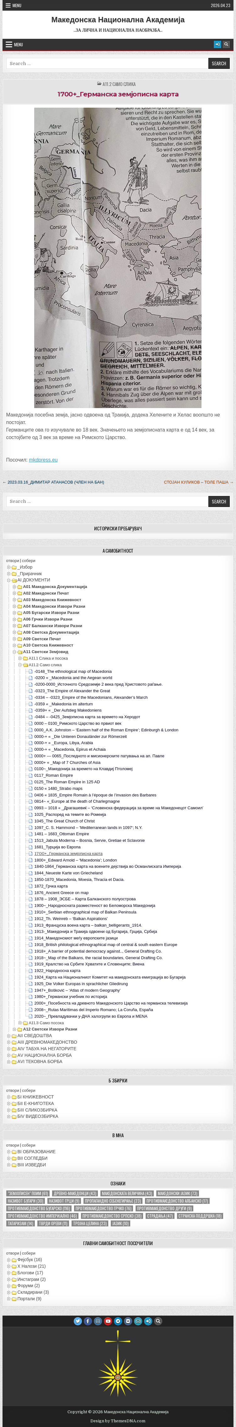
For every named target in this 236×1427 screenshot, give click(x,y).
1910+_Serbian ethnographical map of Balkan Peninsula (86, 912)
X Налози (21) (32, 1266)
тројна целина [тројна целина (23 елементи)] (90, 1223)
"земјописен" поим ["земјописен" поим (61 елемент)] (28, 1193)
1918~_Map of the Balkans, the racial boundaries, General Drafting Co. (99, 957)
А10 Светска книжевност (48, 645)
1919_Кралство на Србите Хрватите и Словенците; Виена (89, 964)
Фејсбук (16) (30, 1259)
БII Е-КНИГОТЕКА (36, 1103)
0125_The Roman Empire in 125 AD (67, 782)
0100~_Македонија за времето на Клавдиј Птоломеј (84, 768)
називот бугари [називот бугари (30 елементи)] (25, 1201)
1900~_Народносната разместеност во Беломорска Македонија (95, 905)
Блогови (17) (30, 1272)
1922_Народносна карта (58, 970)
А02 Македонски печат (46, 593)
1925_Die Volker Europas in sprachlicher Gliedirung (81, 983)
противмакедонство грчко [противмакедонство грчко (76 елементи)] (103, 1208)
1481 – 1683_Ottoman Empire (62, 833)
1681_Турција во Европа (58, 847)
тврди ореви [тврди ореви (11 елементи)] (53, 1223)
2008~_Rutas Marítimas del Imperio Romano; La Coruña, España (94, 1009)
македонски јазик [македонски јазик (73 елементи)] (177, 1193)
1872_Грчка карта (51, 886)
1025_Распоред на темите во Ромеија (70, 814)
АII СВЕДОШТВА (35, 1035)
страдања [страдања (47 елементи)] (160, 1216)
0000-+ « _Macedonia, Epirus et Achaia (70, 749)
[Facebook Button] (88, 1321)
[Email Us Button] (138, 1321)
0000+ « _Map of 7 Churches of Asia (68, 762)
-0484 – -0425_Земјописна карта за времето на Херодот (87, 716)
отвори (12, 560)
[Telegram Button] (118, 1321)
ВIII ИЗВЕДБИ (32, 1164)
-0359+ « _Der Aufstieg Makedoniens (68, 710)
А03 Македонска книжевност (52, 599)
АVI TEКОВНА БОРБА (40, 1061)
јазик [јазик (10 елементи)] (120, 1223)
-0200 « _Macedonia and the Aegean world (73, 677)
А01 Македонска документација (55, 586)
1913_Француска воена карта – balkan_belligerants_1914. (88, 925)
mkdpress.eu (43, 460)
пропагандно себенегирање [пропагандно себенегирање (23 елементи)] (113, 1201)
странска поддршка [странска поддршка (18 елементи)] (200, 1216)
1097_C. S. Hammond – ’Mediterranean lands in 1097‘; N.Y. (88, 827)
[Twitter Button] (78, 1321)
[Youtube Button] (108, 1321)
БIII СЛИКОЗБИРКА (37, 1109)
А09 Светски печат (42, 639)
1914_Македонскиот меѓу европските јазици (76, 938)
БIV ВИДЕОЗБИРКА (38, 1116)
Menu (17, 5)
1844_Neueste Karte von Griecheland (69, 873)
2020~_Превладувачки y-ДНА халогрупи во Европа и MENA (91, 1016)
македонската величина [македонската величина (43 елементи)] (127, 1193)
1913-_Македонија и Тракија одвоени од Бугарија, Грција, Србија (96, 931)
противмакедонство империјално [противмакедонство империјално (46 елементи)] (42, 1216)
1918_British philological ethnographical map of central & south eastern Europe (106, 944)
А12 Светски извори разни (50, 1029)
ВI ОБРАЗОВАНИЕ (37, 1151)
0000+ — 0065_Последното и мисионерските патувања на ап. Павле (99, 756)
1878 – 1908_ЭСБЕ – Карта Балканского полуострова (85, 899)
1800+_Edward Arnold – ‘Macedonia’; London (76, 860)
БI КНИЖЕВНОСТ (36, 1096)
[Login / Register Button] (217, 44)
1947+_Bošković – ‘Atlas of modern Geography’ (78, 990)
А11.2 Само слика (119, 84)
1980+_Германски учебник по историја (71, 996)
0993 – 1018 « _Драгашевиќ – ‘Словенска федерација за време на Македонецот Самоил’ (119, 808)
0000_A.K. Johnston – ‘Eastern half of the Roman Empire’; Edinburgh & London (107, 730)
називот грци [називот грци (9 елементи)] (64, 1201)
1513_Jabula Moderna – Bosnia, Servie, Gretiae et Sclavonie (90, 840)
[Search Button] (226, 44)
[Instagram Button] (98, 1321)
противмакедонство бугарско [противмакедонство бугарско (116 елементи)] (39, 1208)
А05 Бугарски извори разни (51, 612)
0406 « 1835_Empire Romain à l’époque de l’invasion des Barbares (96, 795)
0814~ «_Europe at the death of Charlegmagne (77, 801)
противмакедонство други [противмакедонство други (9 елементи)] (164, 1208)
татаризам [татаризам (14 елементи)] (20, 1223)
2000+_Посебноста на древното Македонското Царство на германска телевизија (111, 1003)
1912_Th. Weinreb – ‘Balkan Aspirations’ (71, 918)
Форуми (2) (29, 1285)
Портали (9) (29, 1298)
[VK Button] (128, 1321)
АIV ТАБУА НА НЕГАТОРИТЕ (47, 1048)
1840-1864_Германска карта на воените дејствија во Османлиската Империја (108, 866)
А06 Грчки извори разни (47, 619)
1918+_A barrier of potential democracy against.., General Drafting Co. (98, 951)
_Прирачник (30, 573)
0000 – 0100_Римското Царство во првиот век (78, 723)
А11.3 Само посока (46, 1022)
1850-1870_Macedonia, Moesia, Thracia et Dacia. (80, 879)
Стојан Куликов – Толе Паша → (198, 482)
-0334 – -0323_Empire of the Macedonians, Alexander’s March (91, 697)
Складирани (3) (33, 1292)
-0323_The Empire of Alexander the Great (72, 690)
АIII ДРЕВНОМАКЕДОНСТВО (47, 1042)
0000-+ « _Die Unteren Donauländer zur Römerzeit (81, 736)
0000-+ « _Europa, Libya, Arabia (64, 742)
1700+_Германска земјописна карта (117, 94)
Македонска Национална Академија (118, 19)
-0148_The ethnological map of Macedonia (73, 671)
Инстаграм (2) (32, 1279)
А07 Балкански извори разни (53, 625)
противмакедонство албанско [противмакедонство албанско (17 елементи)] (177, 1201)
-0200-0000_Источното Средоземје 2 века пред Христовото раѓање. (99, 684)
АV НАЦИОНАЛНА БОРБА (45, 1055)
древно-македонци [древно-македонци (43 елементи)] (75, 1193)
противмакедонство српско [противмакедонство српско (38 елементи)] (112, 1216)
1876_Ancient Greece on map (62, 892)
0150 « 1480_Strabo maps (59, 788)
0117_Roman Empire (54, 775)
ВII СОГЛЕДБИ (33, 1158)
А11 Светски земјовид (45, 651)
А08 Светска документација (51, 632)
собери (28, 560)
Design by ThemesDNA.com (117, 1421)
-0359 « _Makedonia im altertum (64, 704)
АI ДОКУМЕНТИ (34, 579)
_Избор (25, 567)
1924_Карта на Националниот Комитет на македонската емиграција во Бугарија (110, 977)
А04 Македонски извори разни (54, 606)
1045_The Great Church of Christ (65, 821)
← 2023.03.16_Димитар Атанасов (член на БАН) (53, 482)
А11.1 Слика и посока (48, 658)
